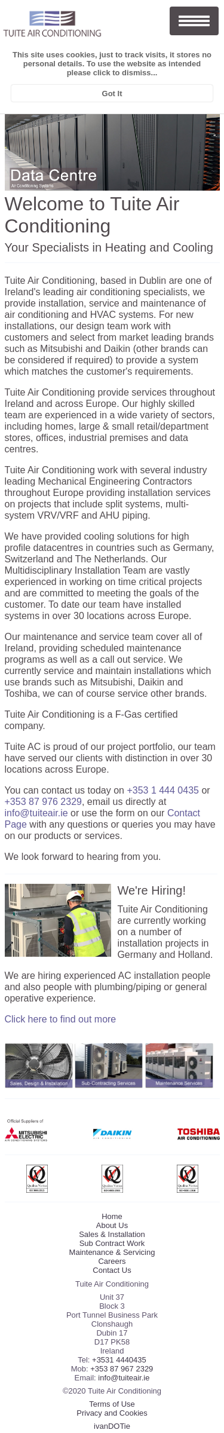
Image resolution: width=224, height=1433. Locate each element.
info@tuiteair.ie (36, 813)
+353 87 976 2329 (43, 802)
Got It (112, 93)
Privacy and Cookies (112, 1412)
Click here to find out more (60, 1019)
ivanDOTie (112, 1426)
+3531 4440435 (119, 1359)
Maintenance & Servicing (112, 1252)
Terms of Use (112, 1404)
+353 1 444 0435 (163, 790)
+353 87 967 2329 (121, 1368)
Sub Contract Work (112, 1243)
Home (112, 1216)
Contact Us (112, 1270)
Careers (111, 1261)
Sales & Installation (112, 1234)
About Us (112, 1225)
